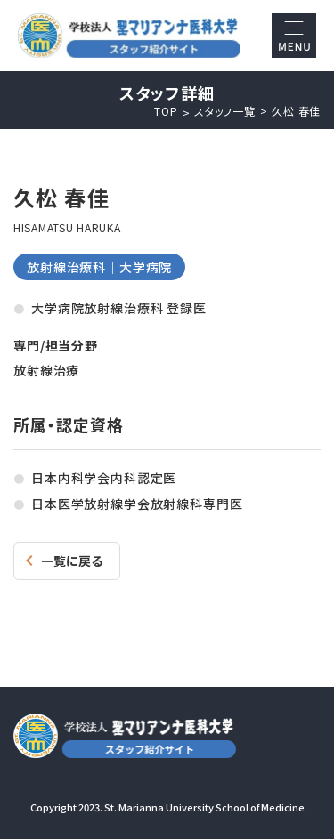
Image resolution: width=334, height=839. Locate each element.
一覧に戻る (71, 560)
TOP (165, 111)
